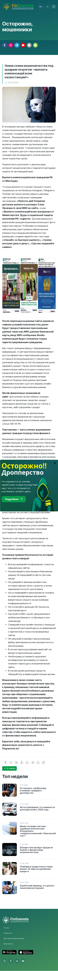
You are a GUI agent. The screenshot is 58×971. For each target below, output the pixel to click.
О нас (6, 928)
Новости (8, 933)
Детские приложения (14, 938)
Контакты (8, 944)
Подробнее (13, 499)
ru (40, 6)
